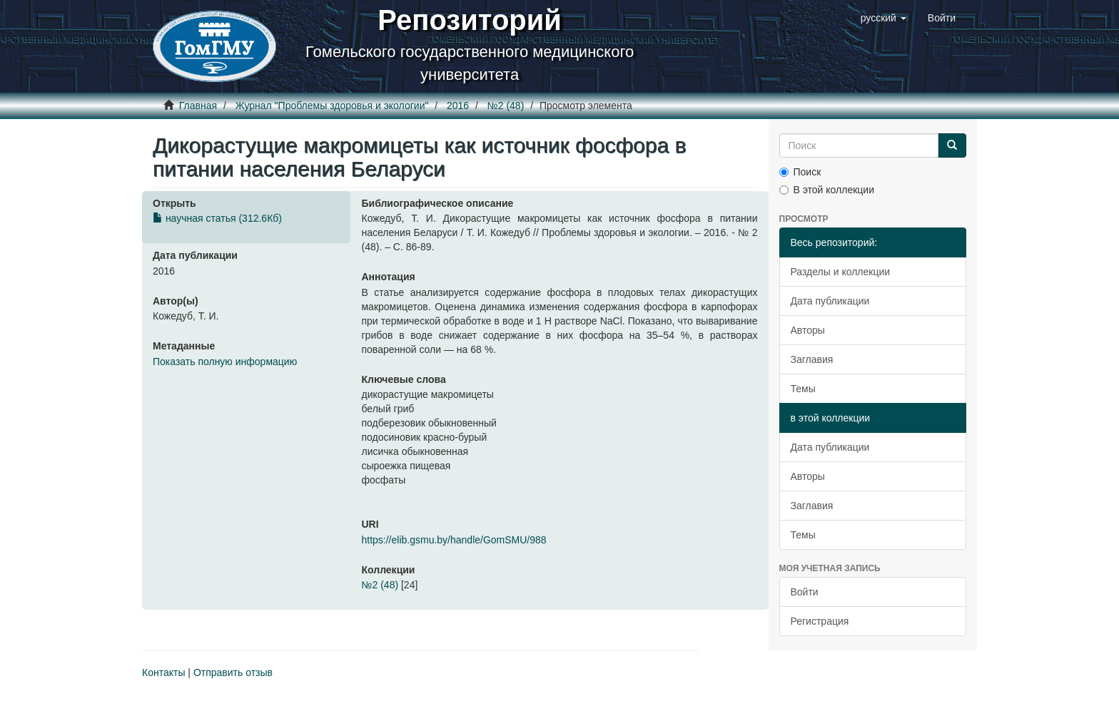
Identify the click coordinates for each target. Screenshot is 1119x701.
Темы (803, 388)
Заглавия (812, 359)
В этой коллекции (826, 189)
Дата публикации (830, 301)
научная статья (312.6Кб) (217, 218)
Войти (805, 592)
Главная (198, 105)
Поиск (800, 172)
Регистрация (820, 621)
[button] (883, 18)
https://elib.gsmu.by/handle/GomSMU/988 (453, 540)
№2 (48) (506, 105)
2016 (458, 105)
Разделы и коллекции (841, 271)
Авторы (808, 330)
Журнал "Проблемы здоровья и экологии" (332, 105)
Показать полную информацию (225, 361)
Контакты (163, 672)
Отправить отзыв (233, 672)
